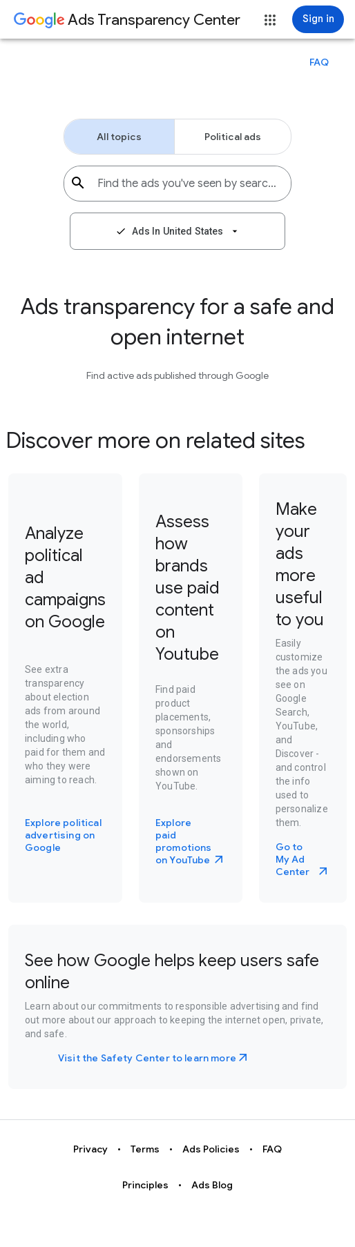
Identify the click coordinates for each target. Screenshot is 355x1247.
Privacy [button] (90, 1149)
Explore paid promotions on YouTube (183, 841)
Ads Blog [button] (212, 1185)
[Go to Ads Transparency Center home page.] (127, 20)
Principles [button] (145, 1185)
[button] (270, 20)
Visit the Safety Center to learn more (147, 1058)
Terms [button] (145, 1149)
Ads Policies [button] (211, 1149)
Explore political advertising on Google (63, 835)
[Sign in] (318, 19)
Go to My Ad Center (293, 859)
